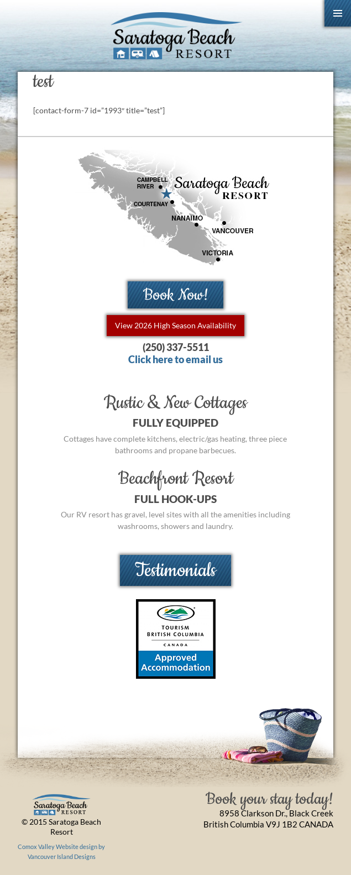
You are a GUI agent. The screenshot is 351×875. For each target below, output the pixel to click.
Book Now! (175, 295)
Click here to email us (175, 359)
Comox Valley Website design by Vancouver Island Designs (61, 851)
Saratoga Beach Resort (175, 36)
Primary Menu (337, 13)
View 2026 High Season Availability (175, 325)
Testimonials (175, 570)
